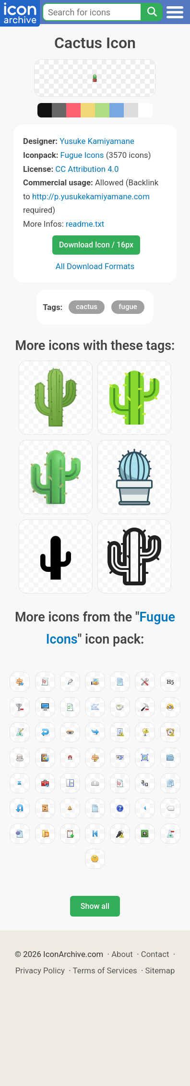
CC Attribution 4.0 (87, 169)
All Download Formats (95, 266)
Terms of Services (105, 970)
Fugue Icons (82, 155)
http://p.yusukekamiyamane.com (91, 196)
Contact (155, 954)
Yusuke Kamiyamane (96, 141)
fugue (128, 306)
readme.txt (85, 224)
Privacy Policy (40, 970)
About (122, 954)
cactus (86, 306)
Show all (95, 906)
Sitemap (160, 970)
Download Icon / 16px (96, 244)
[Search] (152, 12)
